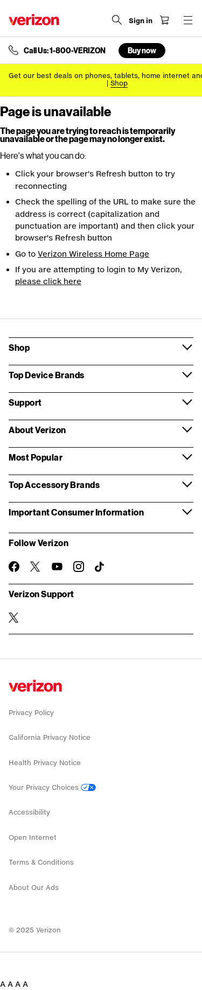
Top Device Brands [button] (47, 375)
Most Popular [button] (35, 457)
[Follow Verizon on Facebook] (14, 566)
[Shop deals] (119, 83)
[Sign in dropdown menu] (140, 21)
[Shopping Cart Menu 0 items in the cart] (164, 20)
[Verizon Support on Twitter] (14, 617)
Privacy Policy (31, 713)
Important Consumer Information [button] (76, 512)
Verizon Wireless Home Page (93, 253)
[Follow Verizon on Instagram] (78, 566)
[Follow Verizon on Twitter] (35, 566)
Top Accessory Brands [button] (54, 484)
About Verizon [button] (37, 430)
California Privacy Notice (49, 737)
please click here (48, 281)
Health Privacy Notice (45, 763)
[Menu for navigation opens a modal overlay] (188, 20)
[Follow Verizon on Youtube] (57, 566)
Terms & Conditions (41, 862)
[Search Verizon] (117, 20)
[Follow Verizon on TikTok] (100, 567)
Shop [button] (19, 347)
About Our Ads (34, 887)
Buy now (142, 50)
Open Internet (33, 837)
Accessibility (29, 812)
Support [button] (25, 402)
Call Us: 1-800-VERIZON (65, 50)
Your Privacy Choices (52, 787)
